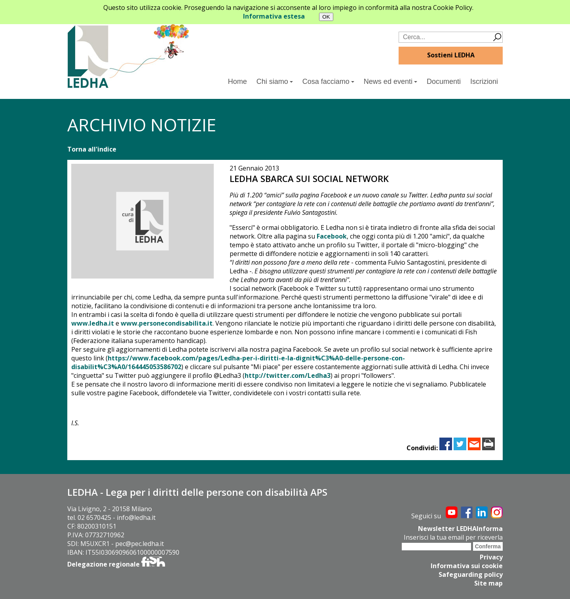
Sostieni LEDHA (451, 55)
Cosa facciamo (328, 81)
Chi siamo (274, 81)
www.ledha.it (92, 323)
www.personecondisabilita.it (167, 323)
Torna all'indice (91, 149)
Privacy (491, 557)
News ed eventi (390, 81)
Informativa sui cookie (467, 565)
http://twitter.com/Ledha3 (288, 375)
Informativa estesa (274, 16)
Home (237, 81)
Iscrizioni (484, 81)
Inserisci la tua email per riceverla (453, 537)
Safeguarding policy (471, 574)
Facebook (332, 236)
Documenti (444, 81)
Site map (488, 583)
